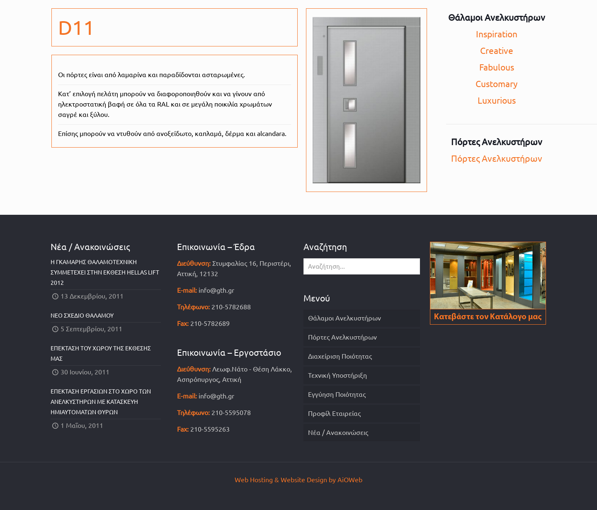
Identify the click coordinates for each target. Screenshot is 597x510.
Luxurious (497, 100)
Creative (496, 51)
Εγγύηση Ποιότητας (337, 394)
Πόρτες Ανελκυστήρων (496, 158)
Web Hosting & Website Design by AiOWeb (298, 479)
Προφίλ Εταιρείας (334, 413)
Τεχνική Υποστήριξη (337, 375)
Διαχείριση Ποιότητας (340, 356)
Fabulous (496, 67)
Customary (496, 84)
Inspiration (496, 34)
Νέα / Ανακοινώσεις (338, 432)
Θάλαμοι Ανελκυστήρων (344, 318)
